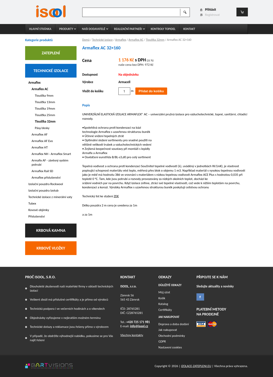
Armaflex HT (40, 147)
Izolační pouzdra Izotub (43, 190)
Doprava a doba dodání (173, 324)
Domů (86, 40)
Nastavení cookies (170, 347)
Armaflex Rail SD (42, 171)
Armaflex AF (39, 134)
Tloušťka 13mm (45, 102)
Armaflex (120, 40)
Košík (161, 298)
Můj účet (164, 292)
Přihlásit (210, 10)
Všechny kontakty (131, 335)
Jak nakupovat (167, 330)
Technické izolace (102, 40)
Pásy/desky (42, 128)
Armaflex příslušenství (46, 178)
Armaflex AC (136, 40)
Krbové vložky (51, 248)
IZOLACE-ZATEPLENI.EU (196, 366)
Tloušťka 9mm (44, 96)
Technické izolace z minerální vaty (50, 197)
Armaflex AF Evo (42, 141)
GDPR (162, 341)
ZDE (116, 196)
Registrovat (212, 15)
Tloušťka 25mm (45, 115)
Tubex (32, 203)
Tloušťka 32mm (155, 40)
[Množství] (124, 91)
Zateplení (51, 52)
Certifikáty (165, 310)
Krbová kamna (50, 230)
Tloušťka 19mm (45, 109)
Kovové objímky (38, 210)
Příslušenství (36, 216)
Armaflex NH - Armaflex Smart (51, 154)
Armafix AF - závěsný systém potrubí (50, 162)
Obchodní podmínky (171, 336)
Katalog (163, 304)
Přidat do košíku (151, 91)
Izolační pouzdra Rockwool (45, 184)
